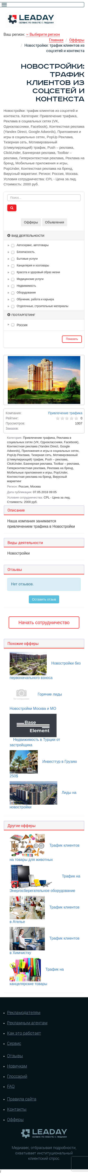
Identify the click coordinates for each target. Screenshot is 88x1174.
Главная (56, 39)
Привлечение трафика (65, 413)
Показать (72, 339)
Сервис (14, 1043)
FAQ (11, 1086)
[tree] (44, 325)
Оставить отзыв (44, 599)
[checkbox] (13, 245)
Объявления (54, 222)
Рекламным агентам (27, 1022)
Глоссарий (17, 1076)
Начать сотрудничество (44, 622)
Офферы (76, 39)
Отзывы (15, 1055)
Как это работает (24, 1033)
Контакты (17, 1109)
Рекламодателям (23, 1012)
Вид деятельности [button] (25, 235)
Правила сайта (21, 1099)
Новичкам (17, 1066)
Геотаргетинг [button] (21, 315)
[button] (9, 245)
